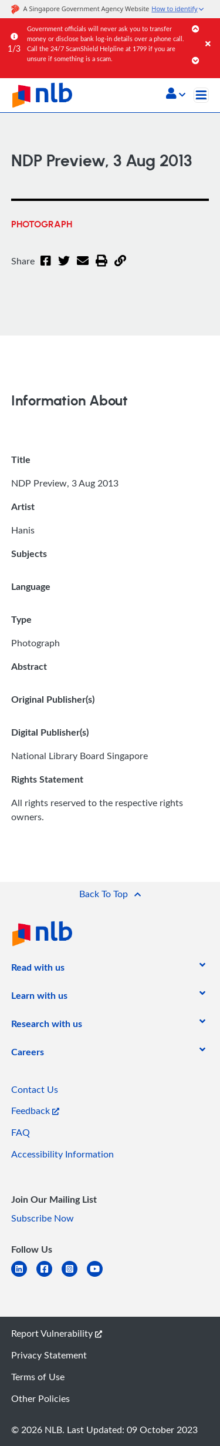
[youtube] (99, 1276)
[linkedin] (23, 1276)
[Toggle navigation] (201, 95)
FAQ (20, 1132)
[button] (175, 95)
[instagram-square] (74, 1276)
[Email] (83, 268)
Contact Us (34, 1089)
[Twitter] (64, 268)
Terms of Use (38, 1376)
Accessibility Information (62, 1154)
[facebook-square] (49, 1276)
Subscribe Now (42, 1218)
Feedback (35, 1110)
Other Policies (40, 1398)
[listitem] (38, 969)
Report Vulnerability (56, 1333)
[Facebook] (45, 268)
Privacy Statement (49, 1354)
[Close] (210, 32)
